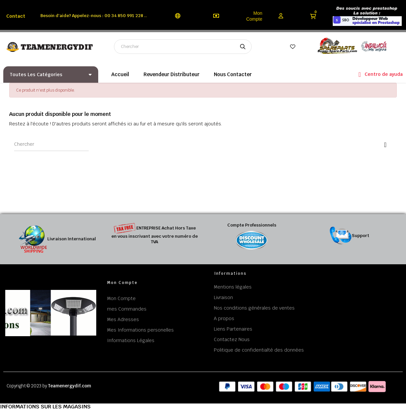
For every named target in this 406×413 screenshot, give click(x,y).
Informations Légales (130, 340)
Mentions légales (233, 287)
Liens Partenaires (233, 329)
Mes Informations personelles (140, 330)
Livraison (223, 297)
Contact (15, 16)
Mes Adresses (123, 319)
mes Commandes (127, 309)
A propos (224, 318)
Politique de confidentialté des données (259, 350)
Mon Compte (254, 16)
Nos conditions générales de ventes (254, 308)
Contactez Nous (232, 339)
